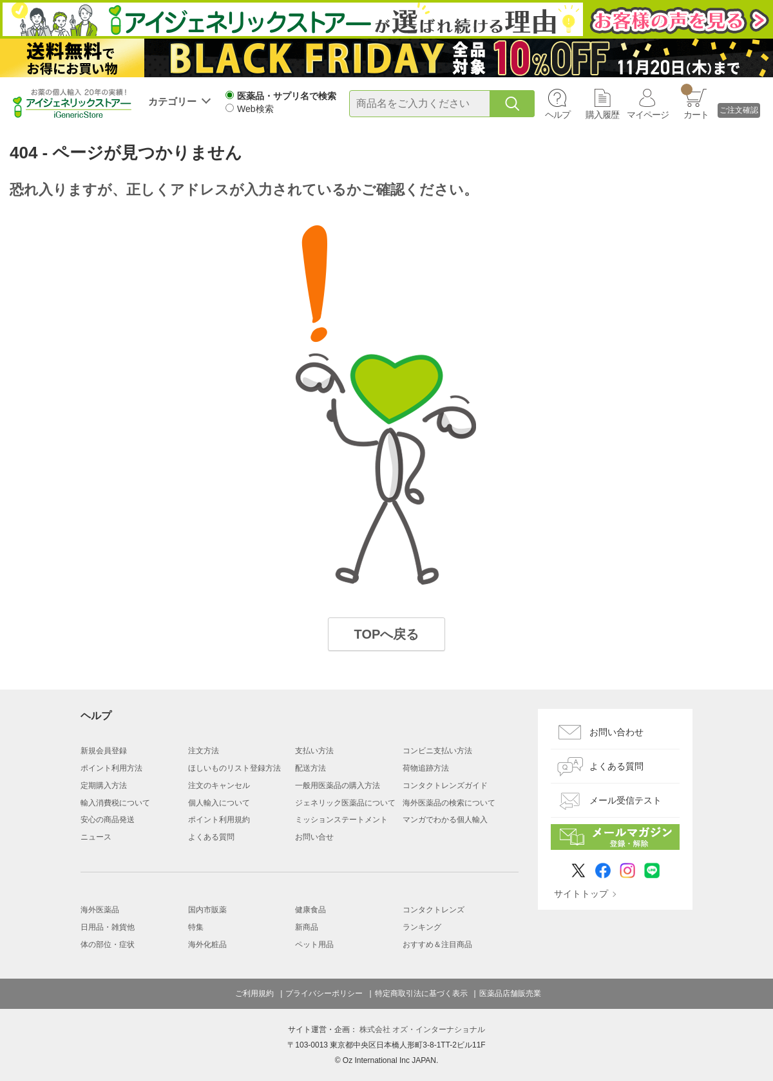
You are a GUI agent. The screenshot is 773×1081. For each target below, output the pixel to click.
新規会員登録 (104, 750)
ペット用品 (314, 944)
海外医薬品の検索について (449, 802)
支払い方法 (314, 750)
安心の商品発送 (108, 819)
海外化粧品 (207, 944)
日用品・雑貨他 (108, 927)
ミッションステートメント (341, 819)
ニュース (96, 836)
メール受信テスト (625, 800)
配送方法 (310, 768)
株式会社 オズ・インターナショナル (422, 1029)
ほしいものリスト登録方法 (234, 768)
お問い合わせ (616, 732)
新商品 (306, 927)
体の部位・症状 (108, 944)
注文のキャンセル (219, 785)
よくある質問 (211, 836)
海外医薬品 (100, 909)
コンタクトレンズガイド (445, 785)
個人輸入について (219, 802)
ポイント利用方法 (111, 768)
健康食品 (310, 909)
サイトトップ (581, 893)
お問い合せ (314, 836)
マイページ (648, 114)
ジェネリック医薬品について (345, 802)
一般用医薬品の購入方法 (337, 785)
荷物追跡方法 (426, 768)
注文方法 (203, 750)
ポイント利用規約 (219, 819)
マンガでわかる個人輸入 (445, 819)
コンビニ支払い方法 (437, 750)
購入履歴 (602, 114)
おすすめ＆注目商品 (437, 944)
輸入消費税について (115, 802)
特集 (196, 927)
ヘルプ (557, 114)
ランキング (422, 927)
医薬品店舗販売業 (510, 993)
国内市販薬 (207, 909)
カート (695, 102)
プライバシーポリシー (324, 993)
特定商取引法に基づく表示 (421, 993)
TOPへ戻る (386, 634)
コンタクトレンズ (433, 909)
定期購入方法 (104, 785)
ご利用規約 (254, 993)
